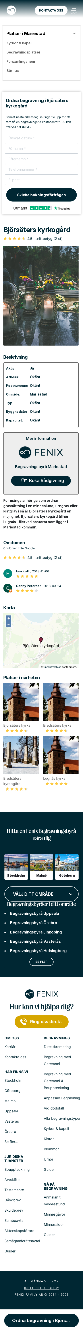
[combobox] (41, 893)
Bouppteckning (17, 1169)
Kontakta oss (51, 10)
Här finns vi (16, 1072)
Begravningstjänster (58, 1038)
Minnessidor (54, 1224)
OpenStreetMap (52, 666)
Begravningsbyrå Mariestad (41, 466)
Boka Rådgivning (46, 480)
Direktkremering (57, 1046)
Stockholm (13, 1080)
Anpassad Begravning (62, 1098)
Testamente (14, 1190)
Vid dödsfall (54, 1108)
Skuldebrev (13, 1210)
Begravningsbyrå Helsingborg (38, 950)
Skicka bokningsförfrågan (41, 195)
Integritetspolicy (41, 1288)
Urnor (48, 1159)
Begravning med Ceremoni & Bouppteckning (57, 1081)
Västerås (11, 1121)
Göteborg (12, 1090)
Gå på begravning (56, 1186)
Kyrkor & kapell (56, 1128)
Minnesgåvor (54, 1214)
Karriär (9, 1046)
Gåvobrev (12, 1200)
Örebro (10, 1131)
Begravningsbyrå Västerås (35, 941)
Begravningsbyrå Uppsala (34, 913)
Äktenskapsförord (19, 1230)
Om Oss (11, 1038)
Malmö (10, 1101)
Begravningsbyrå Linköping (36, 932)
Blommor (51, 1149)
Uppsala (11, 1111)
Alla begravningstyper (62, 1118)
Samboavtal (14, 1220)
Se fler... (11, 1141)
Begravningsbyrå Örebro (33, 922)
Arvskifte (11, 1179)
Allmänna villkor (41, 1281)
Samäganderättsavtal (22, 1241)
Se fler (41, 961)
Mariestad (38, 394)
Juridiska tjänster (13, 1159)
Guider (49, 1169)
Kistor (49, 1139)
